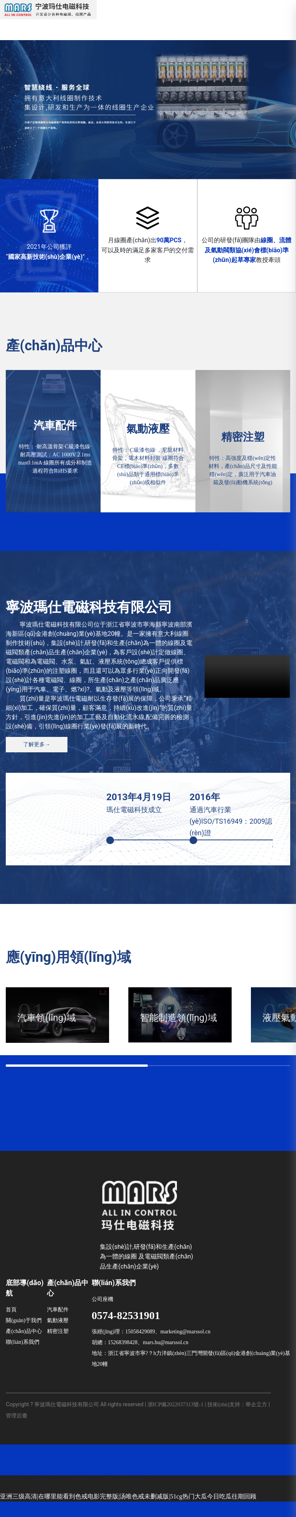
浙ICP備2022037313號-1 (176, 1420)
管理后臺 (16, 1431)
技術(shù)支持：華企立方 (237, 1420)
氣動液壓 (58, 1336)
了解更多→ (36, 744)
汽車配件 (58, 1325)
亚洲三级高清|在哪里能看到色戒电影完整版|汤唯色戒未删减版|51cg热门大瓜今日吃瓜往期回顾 (128, 1512)
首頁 (11, 1325)
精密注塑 (58, 1347)
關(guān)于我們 (24, 1336)
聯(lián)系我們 (22, 1358)
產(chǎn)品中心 (24, 1347)
